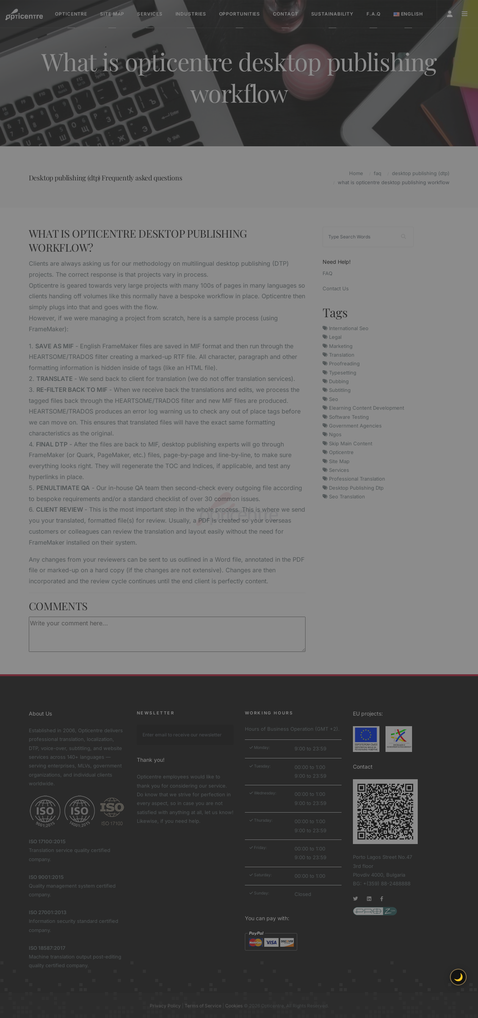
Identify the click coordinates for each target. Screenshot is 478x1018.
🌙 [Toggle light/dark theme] (458, 977)
